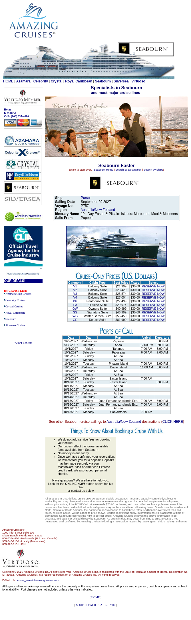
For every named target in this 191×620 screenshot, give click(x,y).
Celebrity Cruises (15, 300)
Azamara (23, 81)
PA (75, 305)
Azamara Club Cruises (18, 293)
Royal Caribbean (78, 81)
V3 (75, 293)
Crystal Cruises (14, 306)
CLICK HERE (172, 422)
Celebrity (40, 81)
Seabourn (103, 81)
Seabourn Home (103, 169)
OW (75, 308)
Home (7, 109)
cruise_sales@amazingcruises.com (38, 580)
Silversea (121, 81)
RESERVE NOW (153, 286)
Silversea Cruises (15, 325)
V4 (75, 297)
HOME (8, 81)
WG (75, 316)
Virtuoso (138, 81)
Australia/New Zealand (98, 210)
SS (75, 312)
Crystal (57, 81)
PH (75, 301)
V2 (75, 290)
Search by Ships (153, 169)
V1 (75, 286)
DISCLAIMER (23, 343)
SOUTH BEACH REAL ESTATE (95, 605)
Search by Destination (128, 169)
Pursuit (86, 198)
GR (75, 319)
